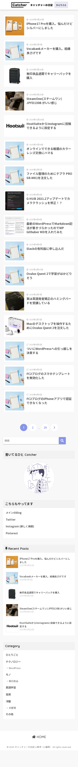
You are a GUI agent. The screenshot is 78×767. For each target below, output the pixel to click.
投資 (8, 711)
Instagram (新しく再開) (20, 542)
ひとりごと (12, 671)
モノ (8, 691)
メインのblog (14, 528)
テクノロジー (14, 678)
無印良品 (13, 697)
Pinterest (12, 549)
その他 (10, 731)
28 (45, 442)
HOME (39, 754)
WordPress (15, 684)
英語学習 (11, 704)
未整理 (12, 724)
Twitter (11, 535)
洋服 (8, 718)
